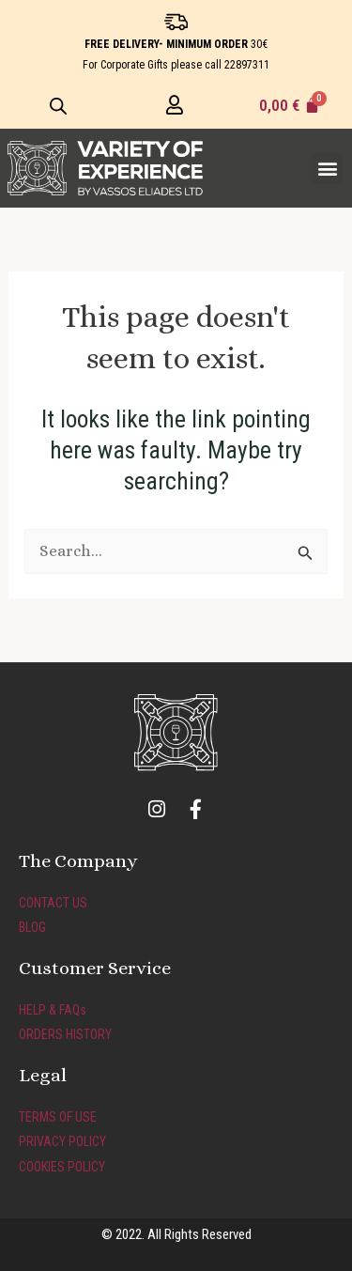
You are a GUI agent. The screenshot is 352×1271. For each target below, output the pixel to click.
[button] (327, 168)
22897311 (246, 64)
